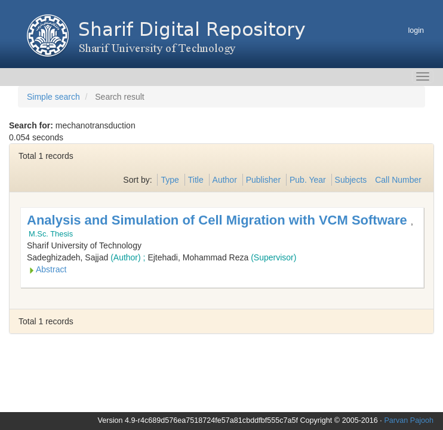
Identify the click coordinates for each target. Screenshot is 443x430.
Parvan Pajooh (408, 420)
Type (170, 180)
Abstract (51, 269)
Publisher (263, 180)
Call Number (398, 180)
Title (196, 180)
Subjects (351, 180)
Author (225, 180)
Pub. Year (308, 180)
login (416, 30)
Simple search (53, 97)
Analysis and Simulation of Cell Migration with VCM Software (219, 220)
